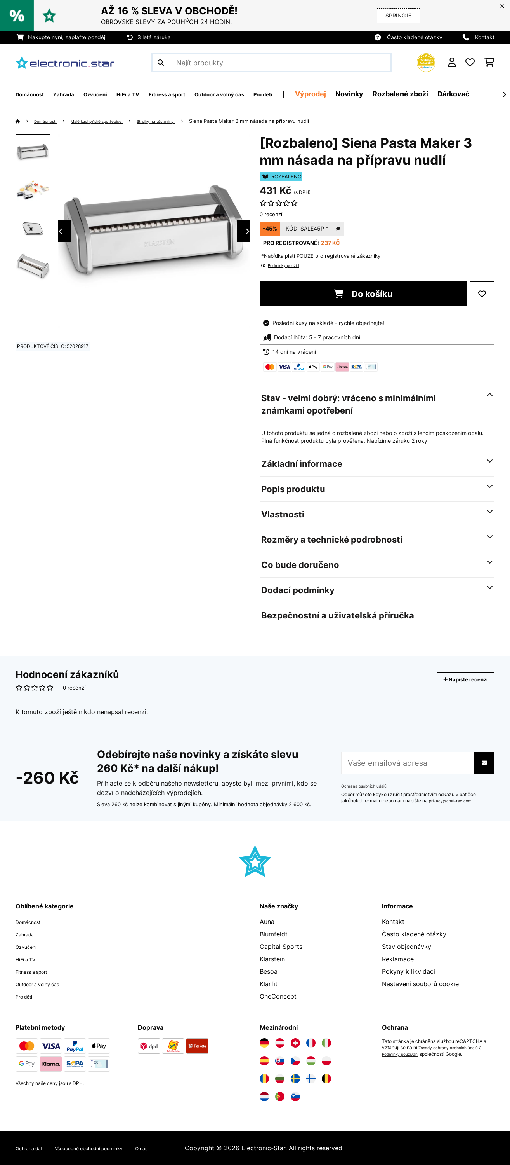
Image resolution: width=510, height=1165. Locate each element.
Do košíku (363, 294)
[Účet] (452, 63)
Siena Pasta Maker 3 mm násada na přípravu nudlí (284, 121)
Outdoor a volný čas (45, 984)
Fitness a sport (37, 971)
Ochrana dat (34, 1148)
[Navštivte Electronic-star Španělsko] (264, 1060)
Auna (267, 922)
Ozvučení (29, 946)
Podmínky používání (404, 1054)
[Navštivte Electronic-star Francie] (311, 1043)
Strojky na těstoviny (185, 121)
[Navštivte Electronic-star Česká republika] (295, 1060)
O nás (177, 1148)
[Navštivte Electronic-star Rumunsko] (264, 1078)
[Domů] (25, 121)
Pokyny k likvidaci (408, 971)
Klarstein (272, 959)
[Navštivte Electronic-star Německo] (264, 1043)
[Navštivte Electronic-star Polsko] (326, 1060)
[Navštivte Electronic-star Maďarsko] (311, 1060)
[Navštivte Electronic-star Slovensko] (279, 1060)
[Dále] (504, 94)
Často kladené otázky (414, 37)
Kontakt (484, 37)
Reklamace (398, 959)
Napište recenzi (457, 680)
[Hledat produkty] (271, 62)
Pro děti (27, 996)
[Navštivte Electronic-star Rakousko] (279, 1043)
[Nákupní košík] (489, 63)
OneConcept (278, 996)
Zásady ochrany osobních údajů (453, 1047)
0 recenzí (271, 214)
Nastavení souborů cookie (420, 984)
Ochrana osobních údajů (367, 786)
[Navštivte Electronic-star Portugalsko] (279, 1096)
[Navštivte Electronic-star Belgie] (326, 1078)
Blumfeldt (274, 934)
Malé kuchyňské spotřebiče (112, 121)
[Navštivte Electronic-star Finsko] (311, 1078)
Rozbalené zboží (472, 94)
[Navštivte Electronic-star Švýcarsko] (295, 1043)
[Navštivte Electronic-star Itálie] (326, 1043)
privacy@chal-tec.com (454, 800)
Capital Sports (281, 946)
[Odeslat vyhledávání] (161, 62)
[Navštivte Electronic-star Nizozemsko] (264, 1096)
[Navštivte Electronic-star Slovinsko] (295, 1096)
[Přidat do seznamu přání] (482, 293)
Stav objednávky (406, 946)
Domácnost (49, 121)
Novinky (421, 94)
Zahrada (28, 934)
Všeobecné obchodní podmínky (110, 1148)
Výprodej (382, 94)
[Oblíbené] (470, 63)
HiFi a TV (29, 959)
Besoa (269, 971)
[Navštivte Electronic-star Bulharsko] (279, 1078)
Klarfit (269, 984)
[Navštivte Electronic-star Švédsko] (295, 1078)
